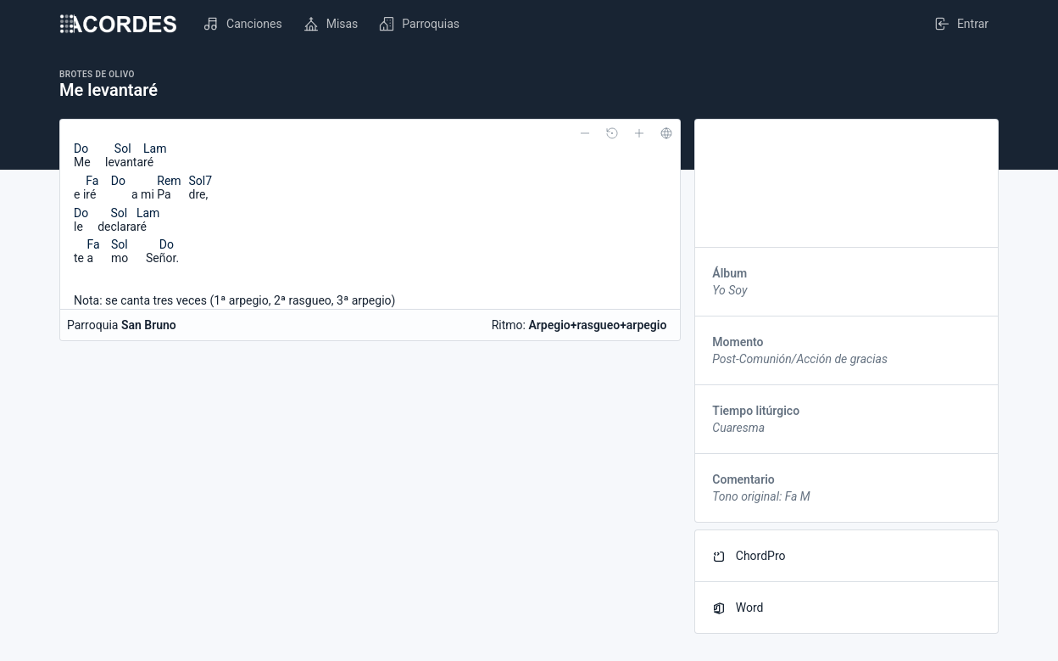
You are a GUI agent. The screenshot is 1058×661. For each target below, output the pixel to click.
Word (737, 608)
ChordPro (748, 556)
